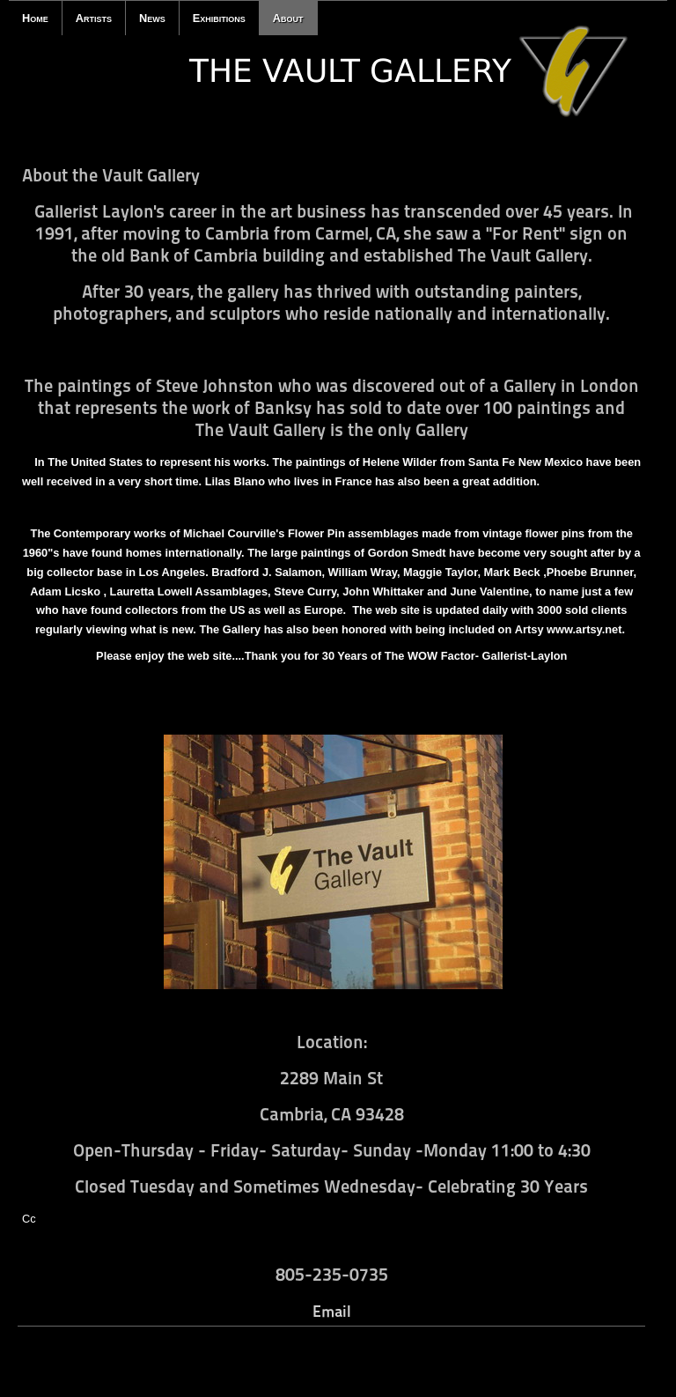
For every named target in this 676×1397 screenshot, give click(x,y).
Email (331, 1311)
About (288, 18)
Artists (94, 18)
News (152, 18)
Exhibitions (219, 18)
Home (35, 18)
